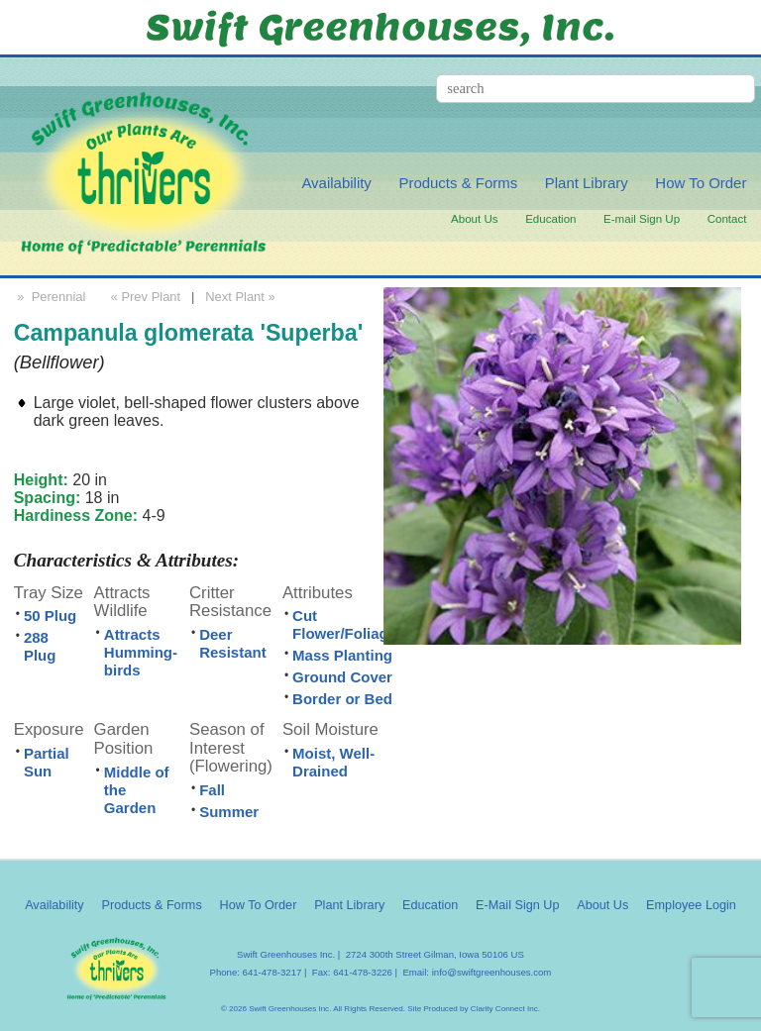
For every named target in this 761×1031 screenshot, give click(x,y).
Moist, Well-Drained (333, 762)
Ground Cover (342, 677)
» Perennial (50, 296)
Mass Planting (342, 655)
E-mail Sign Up (641, 219)
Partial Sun (46, 762)
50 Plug (50, 615)
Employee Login (691, 905)
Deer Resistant (233, 643)
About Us (474, 219)
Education (550, 219)
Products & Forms (457, 182)
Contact (727, 219)
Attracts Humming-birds (140, 652)
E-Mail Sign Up (517, 905)
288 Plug (40, 646)
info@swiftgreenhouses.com (492, 972)
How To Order (700, 182)
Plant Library (586, 182)
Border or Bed (342, 698)
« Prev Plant (143, 296)
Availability (336, 182)
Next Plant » (241, 296)
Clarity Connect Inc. (505, 1008)
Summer (229, 811)
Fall (212, 789)
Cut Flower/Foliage (344, 624)
